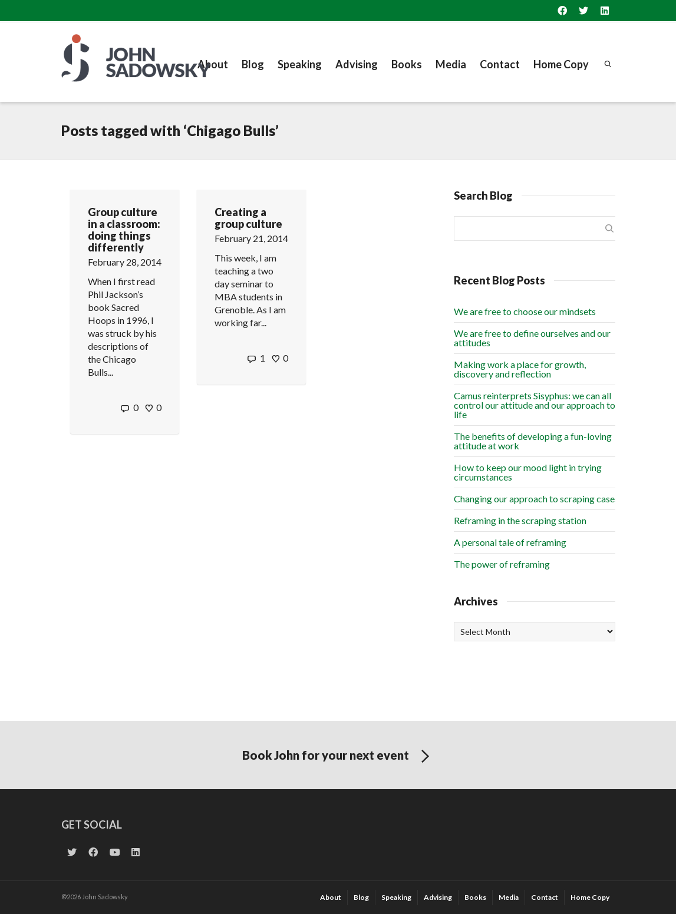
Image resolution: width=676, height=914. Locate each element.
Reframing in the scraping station (520, 520)
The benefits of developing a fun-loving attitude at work (533, 440)
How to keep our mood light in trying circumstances (528, 472)
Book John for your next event (338, 757)
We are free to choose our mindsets (525, 311)
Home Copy (561, 64)
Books (406, 64)
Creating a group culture (248, 218)
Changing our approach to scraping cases (536, 498)
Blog (253, 64)
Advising (356, 64)
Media (451, 64)
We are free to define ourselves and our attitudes (532, 337)
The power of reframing (502, 563)
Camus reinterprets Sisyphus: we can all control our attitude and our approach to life (534, 405)
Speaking (300, 64)
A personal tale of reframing (510, 542)
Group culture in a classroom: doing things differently (124, 230)
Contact (500, 64)
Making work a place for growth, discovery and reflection (520, 369)
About (212, 64)
